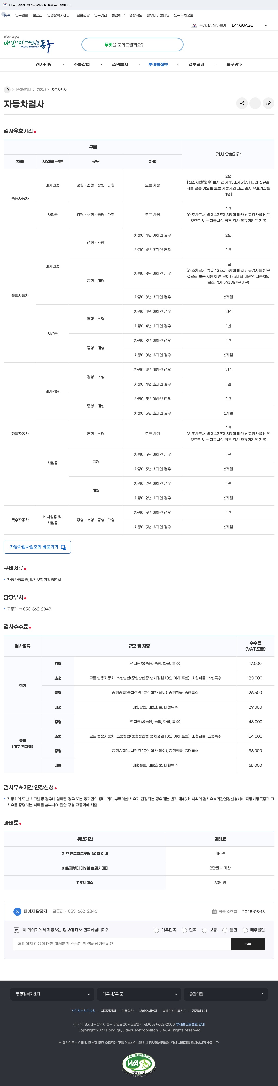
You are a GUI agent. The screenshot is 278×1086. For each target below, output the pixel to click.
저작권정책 (108, 1011)
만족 (193, 930)
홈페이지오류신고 (174, 1011)
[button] (43, 65)
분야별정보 (23, 90)
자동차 (41, 90)
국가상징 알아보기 (212, 26)
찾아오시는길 (148, 1011)
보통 (213, 930)
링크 (268, 103)
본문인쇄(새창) (255, 103)
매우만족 (168, 930)
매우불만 (257, 930)
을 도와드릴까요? (124, 45)
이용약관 (127, 1011)
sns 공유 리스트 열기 (242, 103)
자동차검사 (58, 90)
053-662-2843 (82, 911)
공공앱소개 (199, 1011)
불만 (233, 930)
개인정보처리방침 (83, 1011)
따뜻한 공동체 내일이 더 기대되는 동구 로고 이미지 (29, 44)
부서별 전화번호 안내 (190, 1024)
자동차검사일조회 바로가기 (34, 547)
